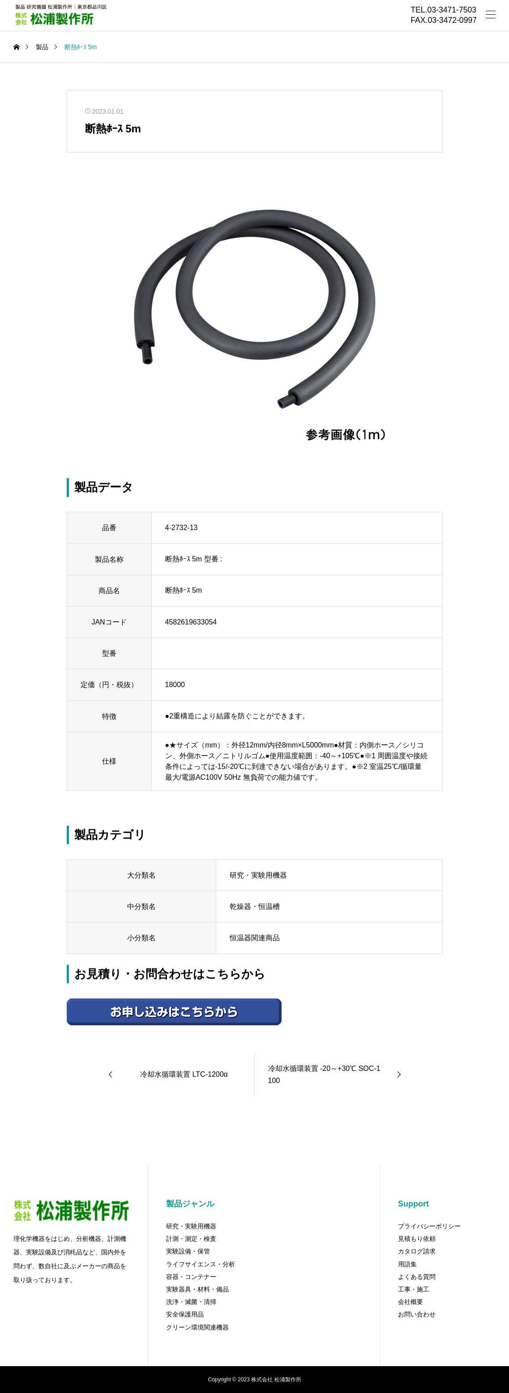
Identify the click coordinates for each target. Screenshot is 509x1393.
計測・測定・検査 (191, 1238)
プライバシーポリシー (429, 1226)
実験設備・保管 (188, 1251)
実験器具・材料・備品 (197, 1289)
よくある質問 (417, 1276)
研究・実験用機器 (191, 1226)
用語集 (407, 1264)
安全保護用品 (185, 1314)
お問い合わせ (417, 1314)
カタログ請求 (417, 1251)
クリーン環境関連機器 (197, 1327)
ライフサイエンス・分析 (200, 1264)
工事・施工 (413, 1289)
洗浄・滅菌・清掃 (191, 1301)
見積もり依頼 (417, 1238)
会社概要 (410, 1301)
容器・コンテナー (191, 1276)
